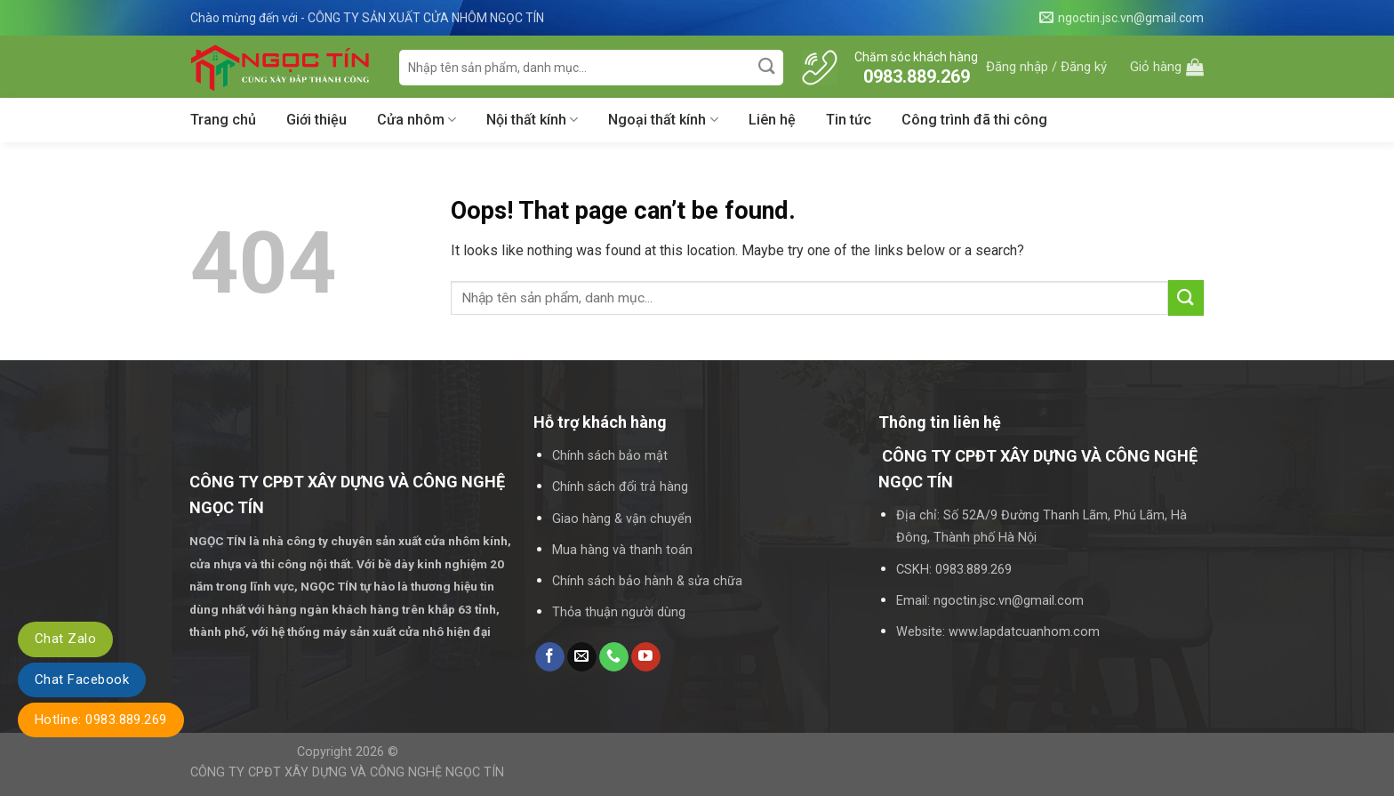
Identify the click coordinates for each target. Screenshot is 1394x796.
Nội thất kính (532, 120)
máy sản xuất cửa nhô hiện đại (408, 631)
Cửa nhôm (416, 120)
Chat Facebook (82, 679)
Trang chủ (223, 119)
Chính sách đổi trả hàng (620, 486)
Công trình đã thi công (974, 119)
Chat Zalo (65, 639)
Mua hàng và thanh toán (622, 550)
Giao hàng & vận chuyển (622, 519)
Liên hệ (772, 119)
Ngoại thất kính (662, 120)
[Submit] (767, 67)
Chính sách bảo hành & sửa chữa (647, 581)
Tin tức (848, 119)
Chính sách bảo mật (610, 455)
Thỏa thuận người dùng (618, 612)
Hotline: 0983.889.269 (101, 720)
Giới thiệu (316, 119)
